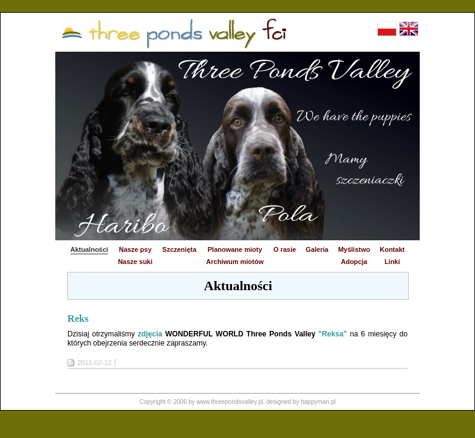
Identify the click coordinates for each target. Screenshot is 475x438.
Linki (392, 261)
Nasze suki (135, 261)
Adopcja (354, 261)
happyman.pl (318, 401)
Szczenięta (179, 249)
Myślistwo (354, 249)
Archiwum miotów (235, 261)
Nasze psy (135, 249)
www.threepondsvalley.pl (230, 401)
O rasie (284, 249)
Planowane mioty (235, 249)
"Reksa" (332, 334)
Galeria (317, 249)
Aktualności (89, 249)
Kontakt (392, 249)
